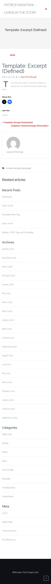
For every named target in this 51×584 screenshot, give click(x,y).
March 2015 (7, 302)
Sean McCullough (29, 77)
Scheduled (7, 197)
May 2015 (6, 293)
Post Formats (8, 470)
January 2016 (8, 284)
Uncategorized (8, 488)
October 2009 (8, 409)
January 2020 (8, 249)
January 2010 (8, 400)
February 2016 (8, 276)
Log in (5, 513)
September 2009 (9, 418)
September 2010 (9, 347)
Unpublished (7, 496)
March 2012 (7, 311)
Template (6, 479)
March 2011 (7, 329)
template (26, 168)
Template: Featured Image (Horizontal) (29, 126)
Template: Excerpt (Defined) (24, 68)
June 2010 (6, 364)
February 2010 (8, 391)
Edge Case (7, 434)
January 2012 (8, 320)
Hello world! (7, 206)
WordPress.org (8, 540)
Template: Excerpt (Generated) (18, 122)
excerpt (18, 168)
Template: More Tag (11, 215)
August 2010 (7, 355)
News (12, 55)
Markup (5, 443)
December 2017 (9, 258)
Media (4, 452)
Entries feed (7, 522)
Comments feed (9, 531)
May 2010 (6, 373)
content (10, 168)
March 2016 (7, 267)
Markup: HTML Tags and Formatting (17, 232)
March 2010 (7, 382)
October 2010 (8, 338)
